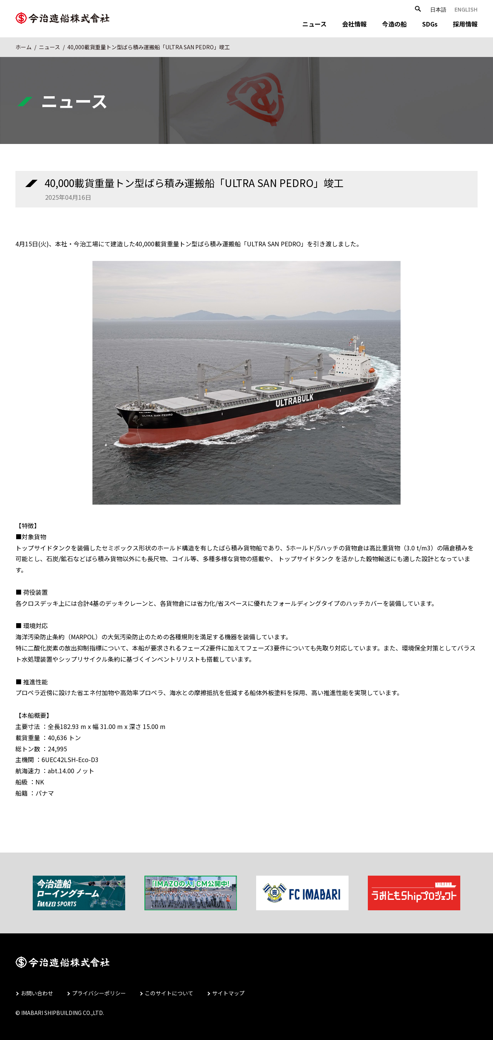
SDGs (430, 23)
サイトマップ (228, 993)
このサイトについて (169, 993)
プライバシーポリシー (99, 993)
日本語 (438, 9)
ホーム (23, 47)
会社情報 (354, 23)
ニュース (314, 23)
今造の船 (394, 23)
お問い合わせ (37, 993)
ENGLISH (466, 9)
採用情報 (465, 23)
